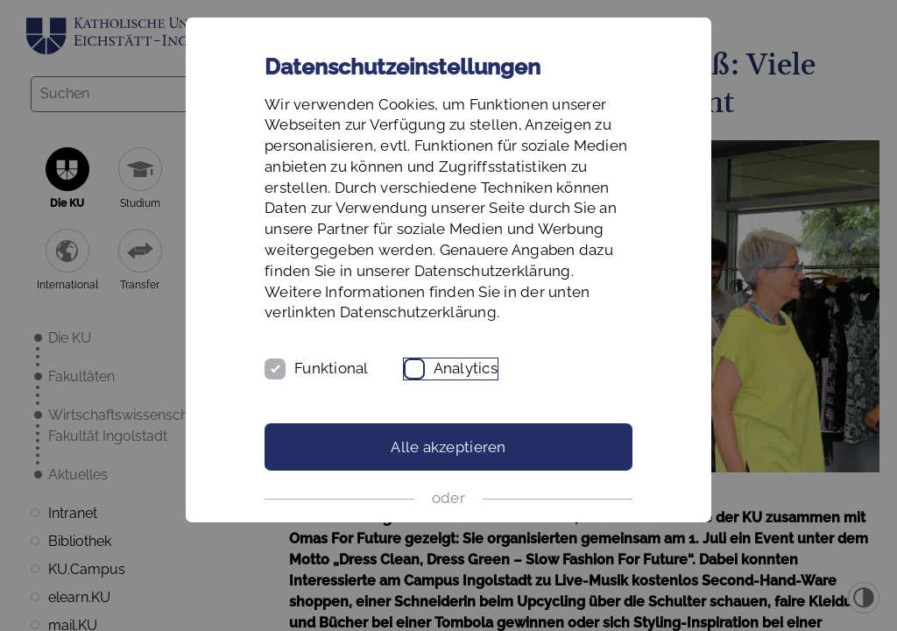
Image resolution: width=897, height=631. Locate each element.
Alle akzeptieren (448, 447)
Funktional (331, 368)
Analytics (466, 368)
